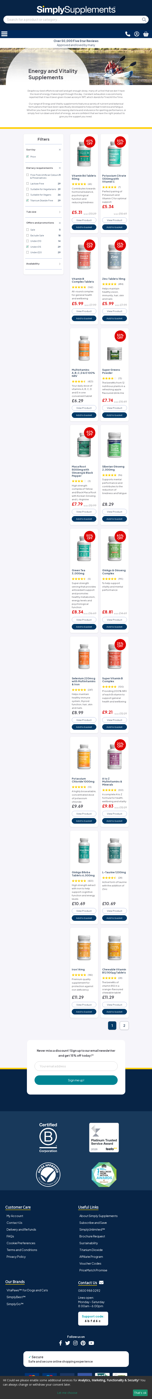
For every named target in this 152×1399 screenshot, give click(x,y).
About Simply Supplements (98, 1216)
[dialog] (76, 1387)
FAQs (10, 1236)
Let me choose (67, 1393)
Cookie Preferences (21, 1243)
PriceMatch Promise (93, 1270)
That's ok (140, 1393)
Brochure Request (92, 1236)
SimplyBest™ (16, 1297)
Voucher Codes (90, 1263)
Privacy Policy (16, 1256)
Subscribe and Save (93, 1222)
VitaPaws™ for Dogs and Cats (27, 1290)
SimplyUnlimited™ (92, 1229)
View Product (84, 220)
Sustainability (88, 1243)
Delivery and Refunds (21, 1229)
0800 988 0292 (89, 1290)
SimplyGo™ (15, 1304)
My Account (15, 1216)
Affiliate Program (91, 1256)
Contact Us (14, 1222)
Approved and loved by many (76, 43)
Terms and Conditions (22, 1250)
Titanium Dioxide (91, 1250)
